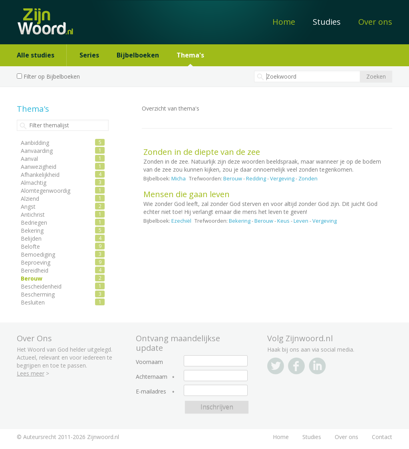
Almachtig (33, 182)
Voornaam (149, 362)
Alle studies (35, 55)
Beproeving (35, 262)
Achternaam (151, 376)
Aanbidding (35, 142)
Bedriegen (34, 222)
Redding (256, 178)
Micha (178, 178)
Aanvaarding (37, 150)
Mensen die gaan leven (186, 194)
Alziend (30, 198)
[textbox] (307, 76)
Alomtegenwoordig (45, 190)
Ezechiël (181, 220)
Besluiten (33, 302)
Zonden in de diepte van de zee (201, 151)
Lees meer (30, 373)
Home (283, 21)
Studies (327, 21)
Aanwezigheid (38, 166)
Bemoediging (38, 254)
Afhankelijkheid (40, 174)
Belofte (30, 246)
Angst (28, 206)
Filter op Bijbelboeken (52, 76)
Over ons (375, 21)
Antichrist (33, 214)
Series (89, 55)
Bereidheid (34, 270)
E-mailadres (151, 391)
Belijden (31, 238)
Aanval (29, 158)
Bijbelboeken (138, 55)
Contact (382, 437)
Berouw (232, 178)
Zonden (308, 178)
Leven (301, 220)
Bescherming (38, 294)
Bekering (239, 220)
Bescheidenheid (41, 286)
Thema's (190, 55)
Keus (283, 220)
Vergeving (282, 178)
